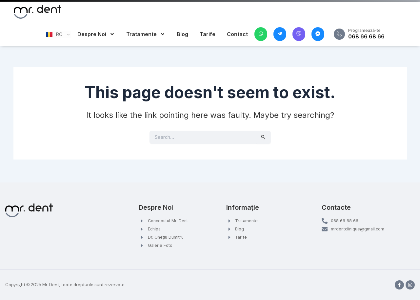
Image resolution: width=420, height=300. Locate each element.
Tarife (207, 34)
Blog (182, 34)
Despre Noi (96, 34)
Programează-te (370, 30)
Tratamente (145, 34)
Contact (237, 34)
